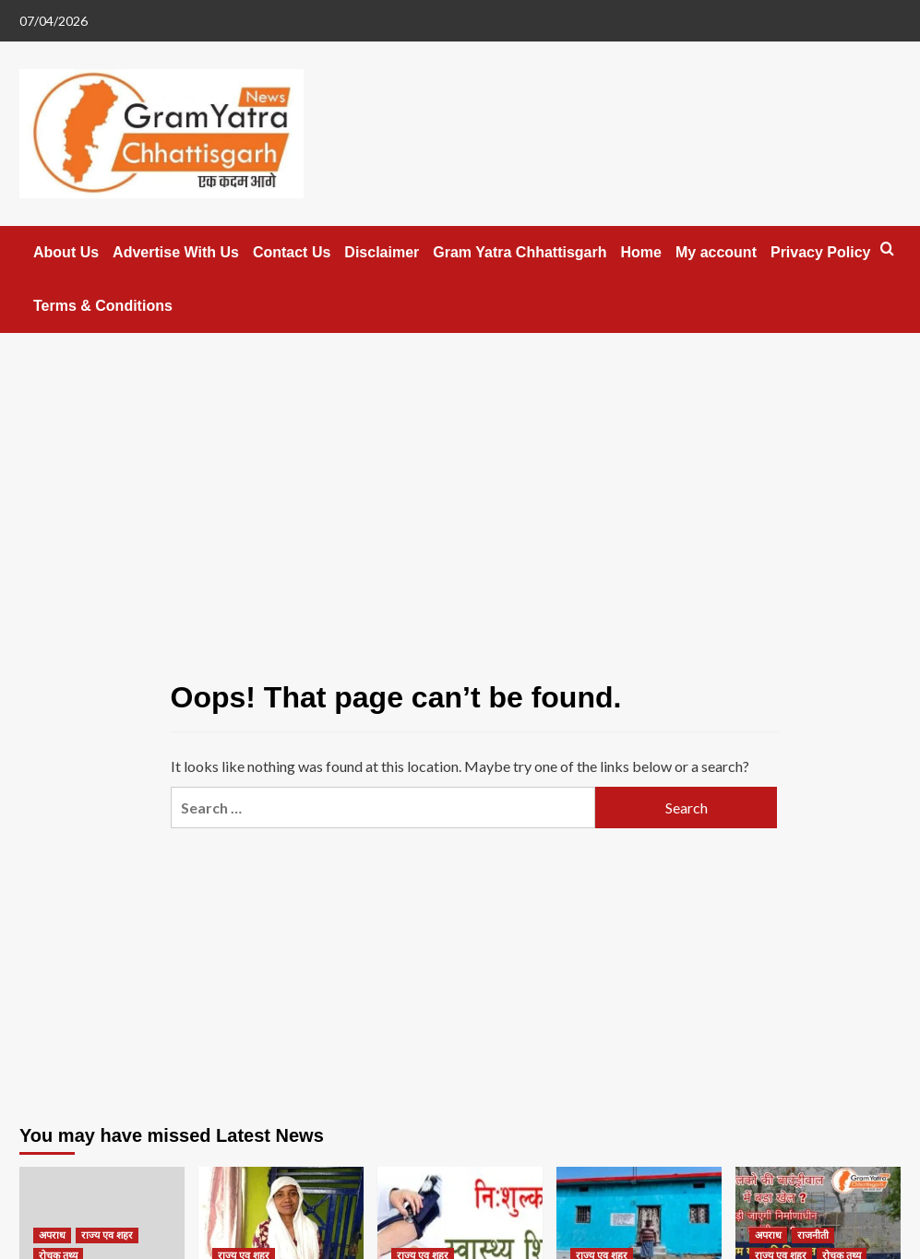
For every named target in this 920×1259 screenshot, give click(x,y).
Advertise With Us (176, 252)
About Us (66, 252)
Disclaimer (381, 252)
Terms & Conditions (103, 306)
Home (641, 252)
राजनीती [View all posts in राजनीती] (813, 1235)
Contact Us (291, 252)
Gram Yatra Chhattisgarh (519, 252)
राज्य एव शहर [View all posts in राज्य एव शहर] (107, 1235)
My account (716, 252)
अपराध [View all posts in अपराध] (52, 1235)
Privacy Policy (821, 252)
